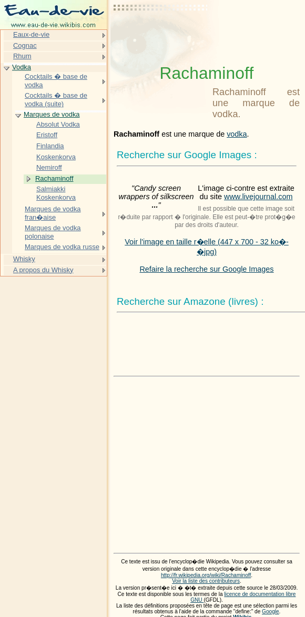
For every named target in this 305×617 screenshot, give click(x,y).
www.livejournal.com (258, 196)
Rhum (22, 56)
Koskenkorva (56, 157)
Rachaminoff (54, 178)
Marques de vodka (52, 114)
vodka (237, 134)
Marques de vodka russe (62, 247)
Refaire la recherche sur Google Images (206, 269)
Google (270, 611)
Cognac (25, 45)
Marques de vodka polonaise (53, 232)
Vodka (21, 67)
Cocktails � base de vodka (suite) (56, 99)
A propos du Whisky (43, 270)
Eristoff (46, 135)
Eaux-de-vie (31, 34)
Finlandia (50, 146)
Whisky (24, 259)
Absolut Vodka (58, 124)
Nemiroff (49, 167)
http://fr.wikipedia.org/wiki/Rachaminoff (206, 575)
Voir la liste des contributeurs (206, 581)
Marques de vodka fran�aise (53, 213)
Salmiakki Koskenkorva (56, 193)
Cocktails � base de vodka (56, 81)
